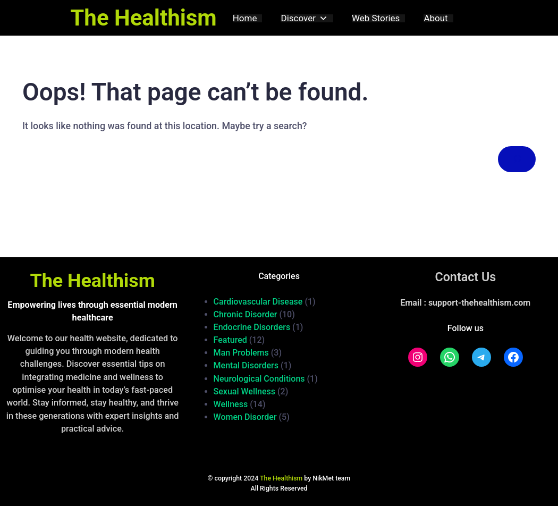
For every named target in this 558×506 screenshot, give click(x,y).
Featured (230, 340)
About (435, 18)
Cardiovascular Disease (258, 302)
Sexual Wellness (245, 391)
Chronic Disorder (245, 314)
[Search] (517, 159)
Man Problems (241, 353)
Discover (304, 18)
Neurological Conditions (259, 379)
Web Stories (376, 18)
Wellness (231, 404)
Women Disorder (245, 417)
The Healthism (143, 18)
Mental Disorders (246, 365)
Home (245, 18)
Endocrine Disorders (252, 327)
